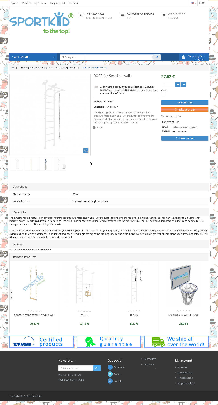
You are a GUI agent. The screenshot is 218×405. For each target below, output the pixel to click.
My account (183, 360)
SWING (84, 314)
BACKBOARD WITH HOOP (184, 314)
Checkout (73, 3)
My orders (183, 367)
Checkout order (185, 109)
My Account (40, 3)
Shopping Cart (57, 3)
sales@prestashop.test (185, 127)
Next (91, 164)
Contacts (148, 374)
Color (164, 90)
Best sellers (150, 358)
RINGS (134, 314)
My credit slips (185, 372)
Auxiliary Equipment (66, 67)
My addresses (185, 377)
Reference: (99, 101)
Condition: (99, 106)
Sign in (14, 3)
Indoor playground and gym (35, 67)
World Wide (176, 14)
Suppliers (149, 364)
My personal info (186, 383)
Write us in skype (75, 379)
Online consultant (185, 138)
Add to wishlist (173, 116)
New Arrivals (150, 369)
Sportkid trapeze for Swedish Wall (34, 314)
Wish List (26, 3)
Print (99, 127)
